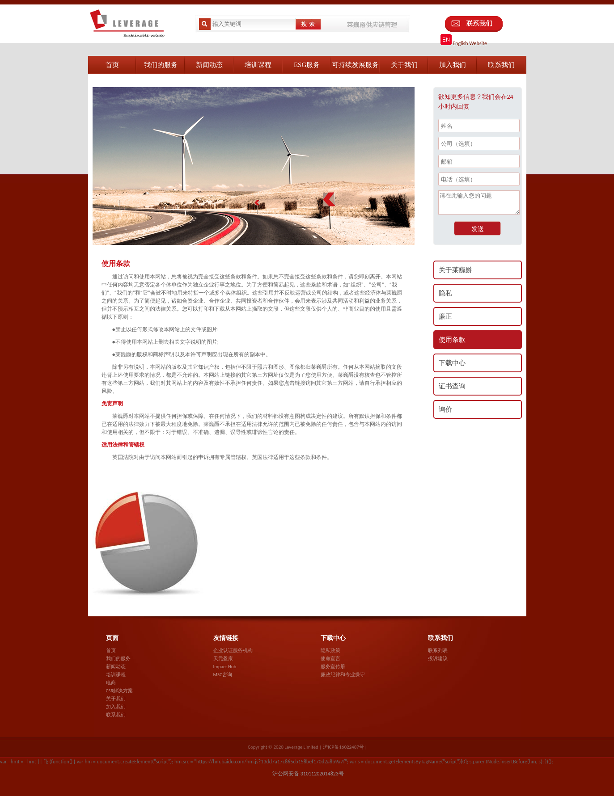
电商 (111, 683)
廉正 (445, 316)
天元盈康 (223, 658)
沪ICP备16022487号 (343, 747)
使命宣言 (330, 658)
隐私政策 (330, 650)
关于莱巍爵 (455, 270)
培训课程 (116, 675)
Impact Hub (225, 667)
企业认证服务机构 (233, 650)
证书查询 (452, 386)
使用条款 (452, 340)
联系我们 (116, 715)
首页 (111, 650)
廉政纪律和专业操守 (343, 675)
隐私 (445, 293)
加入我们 (116, 707)
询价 (445, 409)
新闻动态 (116, 667)
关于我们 (116, 699)
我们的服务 (118, 658)
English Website (463, 43)
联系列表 (438, 650)
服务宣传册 (333, 667)
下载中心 (452, 363)
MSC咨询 (222, 675)
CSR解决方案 (119, 691)
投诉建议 (438, 658)
